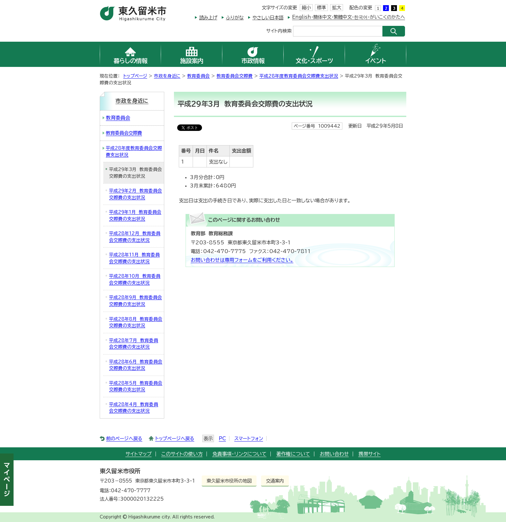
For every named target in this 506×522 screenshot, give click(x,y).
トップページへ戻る (174, 438)
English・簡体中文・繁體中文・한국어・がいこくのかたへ (348, 17)
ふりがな (235, 17)
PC (222, 438)
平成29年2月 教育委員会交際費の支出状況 (135, 194)
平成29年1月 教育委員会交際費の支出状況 (135, 215)
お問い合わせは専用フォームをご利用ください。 (242, 260)
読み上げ (208, 17)
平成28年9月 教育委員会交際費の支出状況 (135, 300)
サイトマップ (139, 454)
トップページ (135, 76)
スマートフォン (248, 438)
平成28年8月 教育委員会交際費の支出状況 (135, 322)
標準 (321, 7)
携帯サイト (370, 454)
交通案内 (275, 480)
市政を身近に (167, 76)
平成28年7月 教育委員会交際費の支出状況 (133, 343)
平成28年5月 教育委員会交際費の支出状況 (135, 386)
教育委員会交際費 (235, 76)
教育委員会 (198, 76)
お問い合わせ (334, 454)
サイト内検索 (278, 30)
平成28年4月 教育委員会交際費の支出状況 (133, 407)
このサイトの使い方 (182, 454)
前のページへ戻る (124, 438)
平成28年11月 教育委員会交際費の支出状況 (134, 258)
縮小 (306, 7)
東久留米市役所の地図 (229, 480)
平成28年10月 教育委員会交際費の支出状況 (134, 279)
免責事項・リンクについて (239, 454)
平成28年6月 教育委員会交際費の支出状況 (135, 365)
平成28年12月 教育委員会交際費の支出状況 (134, 236)
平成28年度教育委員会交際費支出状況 (298, 76)
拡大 (336, 7)
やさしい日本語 (267, 17)
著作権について (293, 454)
